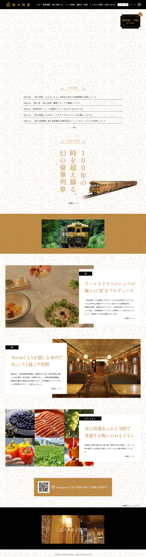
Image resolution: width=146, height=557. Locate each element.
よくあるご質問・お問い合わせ (102, 5)
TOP (38, 5)
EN (134, 5)
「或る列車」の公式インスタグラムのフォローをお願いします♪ (62, 114)
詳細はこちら (74, 203)
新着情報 (46, 5)
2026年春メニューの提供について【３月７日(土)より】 (58, 108)
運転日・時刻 (82, 5)
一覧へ (74, 127)
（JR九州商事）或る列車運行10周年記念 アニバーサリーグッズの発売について (69, 120)
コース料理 (69, 5)
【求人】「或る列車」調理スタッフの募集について (56, 102)
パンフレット (122, 4)
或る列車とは (57, 5)
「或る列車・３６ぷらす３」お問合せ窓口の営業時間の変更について (64, 96)
